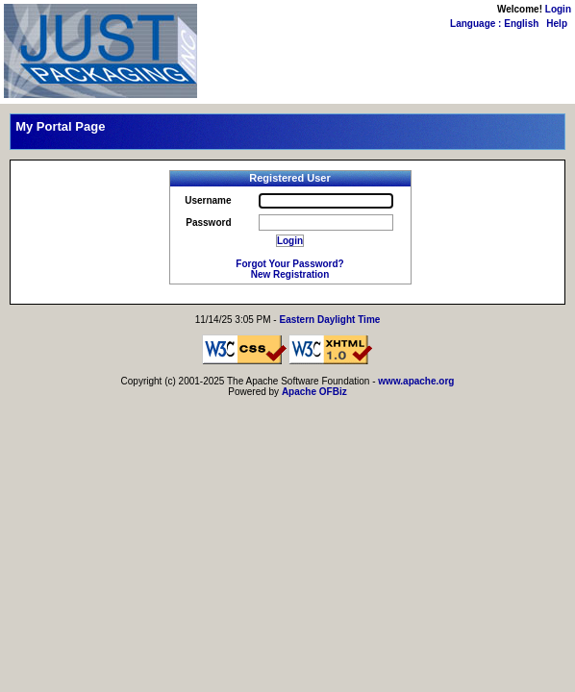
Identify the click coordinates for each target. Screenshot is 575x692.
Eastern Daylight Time (329, 319)
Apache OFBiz (314, 391)
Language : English (494, 23)
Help (556, 23)
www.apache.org (416, 381)
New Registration (290, 274)
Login (558, 9)
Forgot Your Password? (289, 264)
